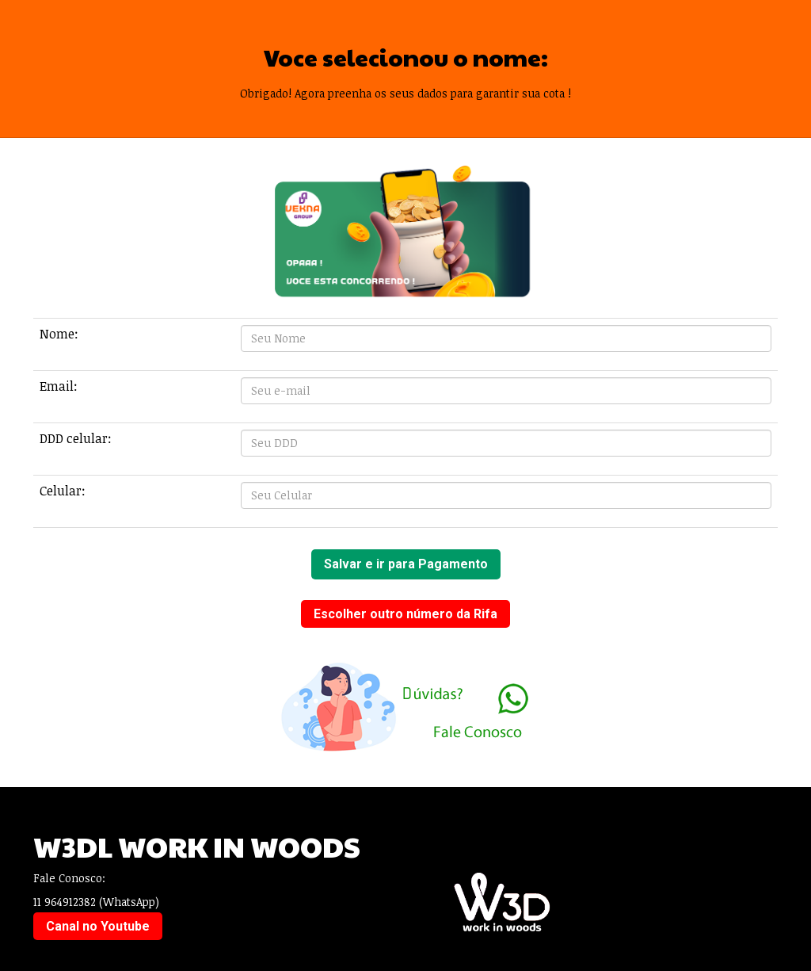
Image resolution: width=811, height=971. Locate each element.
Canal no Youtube (98, 926)
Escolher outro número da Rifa (405, 613)
